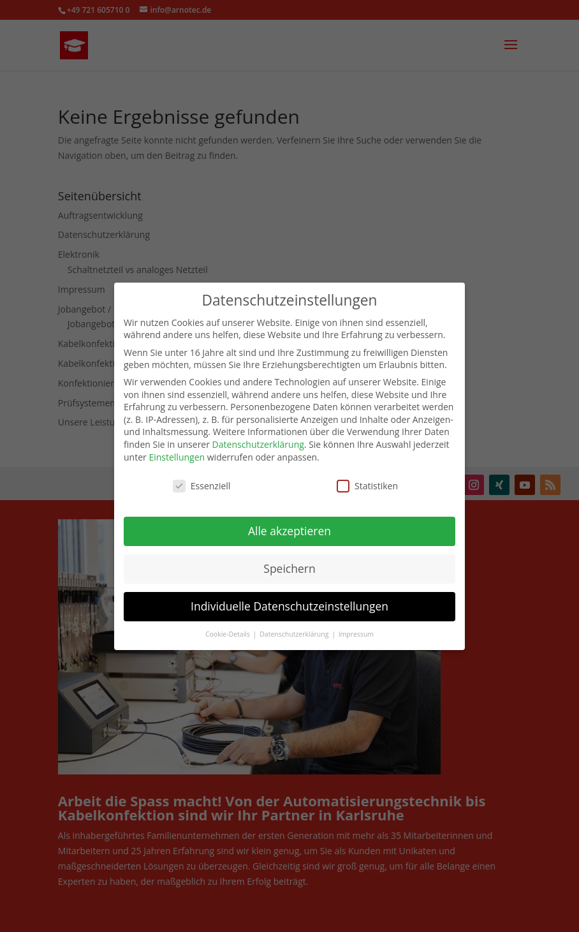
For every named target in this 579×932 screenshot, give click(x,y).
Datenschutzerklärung (258, 438)
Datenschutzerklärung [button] (295, 627)
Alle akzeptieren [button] (289, 525)
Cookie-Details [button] (228, 627)
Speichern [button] (289, 562)
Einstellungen (177, 451)
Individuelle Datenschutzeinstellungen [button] (289, 599)
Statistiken (367, 480)
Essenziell (202, 480)
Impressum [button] (356, 627)
